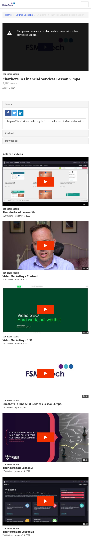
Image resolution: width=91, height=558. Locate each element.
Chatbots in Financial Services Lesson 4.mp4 (32, 404)
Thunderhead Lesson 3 (17, 468)
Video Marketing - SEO (17, 340)
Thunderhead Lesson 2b (18, 212)
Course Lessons (24, 14)
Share (8, 104)
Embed (9, 133)
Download (11, 140)
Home (8, 14)
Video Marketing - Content (20, 276)
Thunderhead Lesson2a (18, 531)
